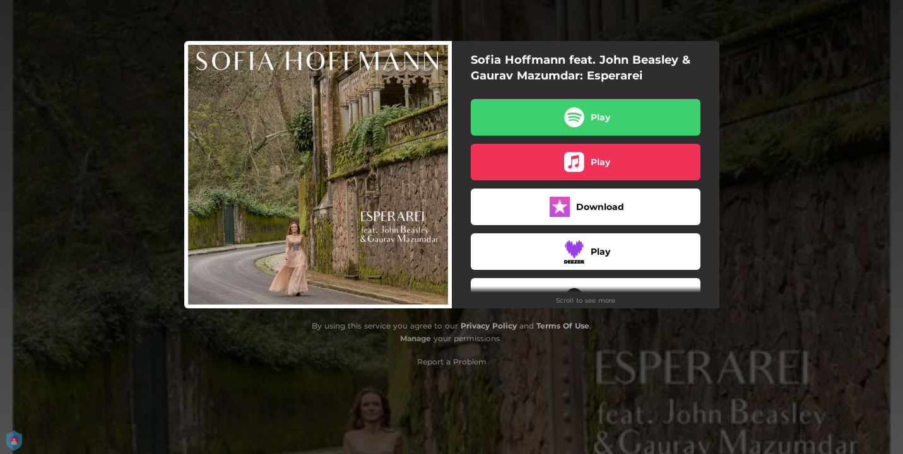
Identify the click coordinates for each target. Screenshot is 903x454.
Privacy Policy (489, 325)
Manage (415, 338)
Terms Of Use (562, 325)
